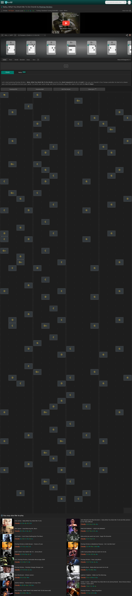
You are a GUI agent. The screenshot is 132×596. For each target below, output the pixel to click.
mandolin (22, 59)
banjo (28, 59)
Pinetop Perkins (45, 7)
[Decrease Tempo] (2, 35)
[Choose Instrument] (38, 59)
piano (10, 59)
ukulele (16, 59)
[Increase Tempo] (15, 35)
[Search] (124, 2)
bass (34, 59)
